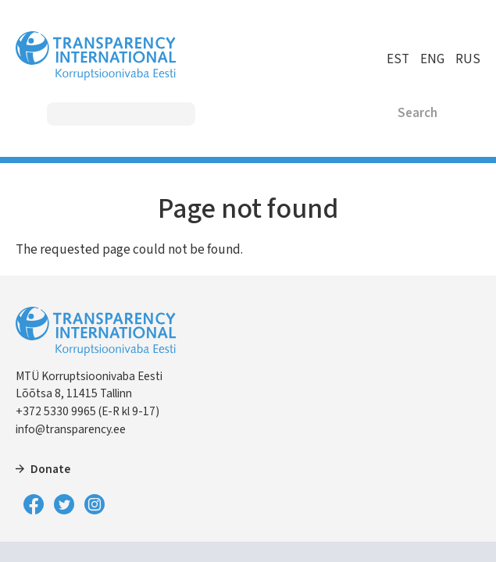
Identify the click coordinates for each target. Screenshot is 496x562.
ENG (432, 59)
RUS (467, 59)
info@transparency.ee (71, 429)
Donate (50, 469)
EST (398, 59)
